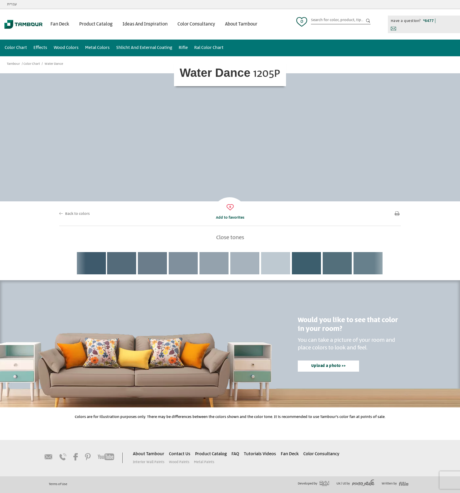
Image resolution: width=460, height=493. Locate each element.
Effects (40, 48)
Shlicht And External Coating (144, 48)
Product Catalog (96, 24)
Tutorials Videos (260, 454)
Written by (395, 483)
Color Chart (16, 48)
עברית (12, 4)
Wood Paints (179, 462)
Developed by (313, 483)
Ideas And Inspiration (145, 24)
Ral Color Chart (209, 48)
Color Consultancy (196, 24)
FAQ (235, 454)
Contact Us (179, 454)
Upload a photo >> (328, 366)
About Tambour (241, 24)
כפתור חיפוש (368, 20)
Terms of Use (58, 484)
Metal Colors (97, 48)
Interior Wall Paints (148, 462)
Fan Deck (59, 24)
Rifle (183, 48)
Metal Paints (204, 462)
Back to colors (77, 214)
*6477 (428, 20)
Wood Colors (66, 48)
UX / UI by (355, 483)
